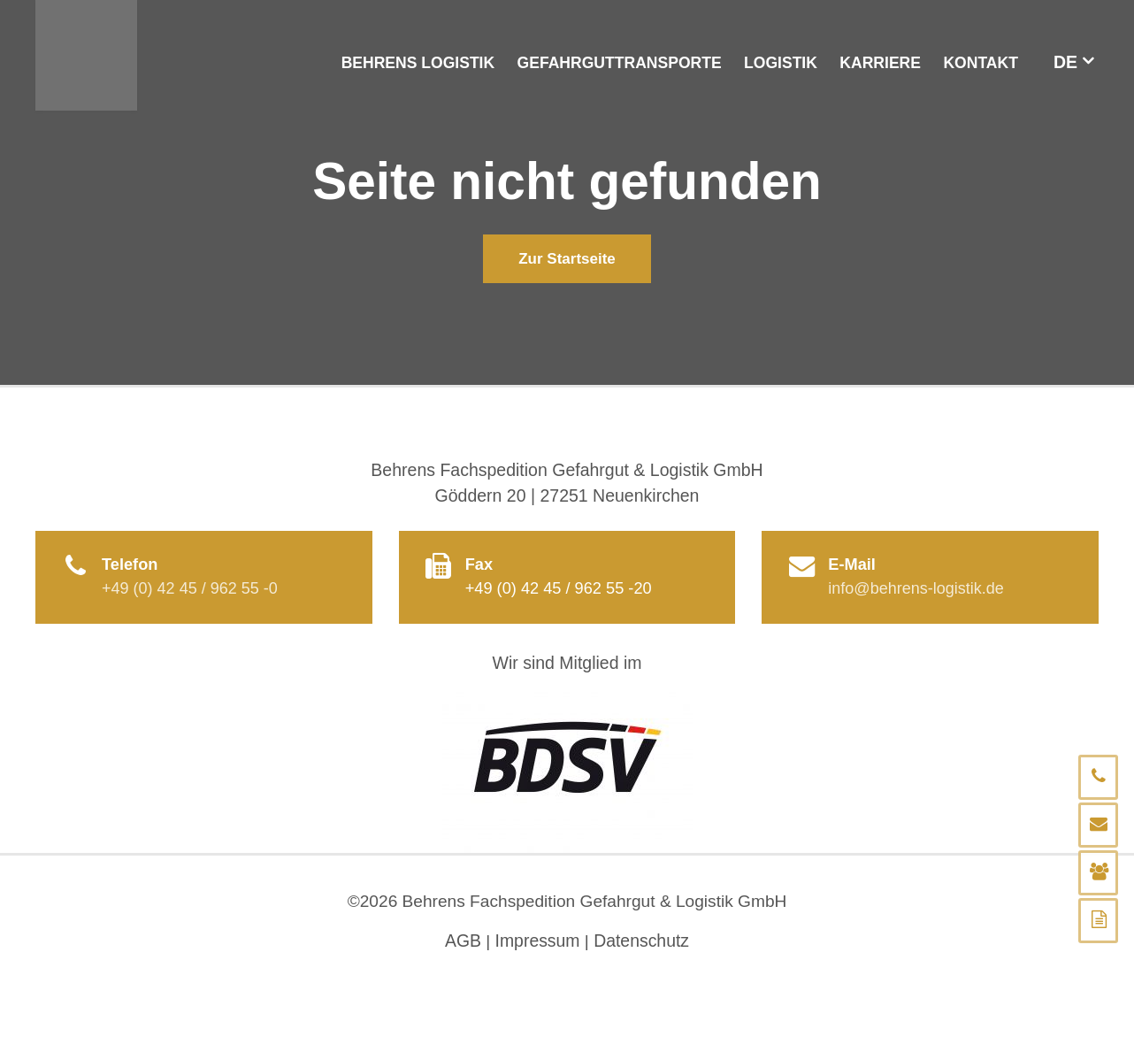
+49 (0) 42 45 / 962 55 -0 (191, 589)
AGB (462, 942)
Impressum (536, 942)
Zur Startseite (567, 259)
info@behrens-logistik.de (917, 589)
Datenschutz (642, 942)
